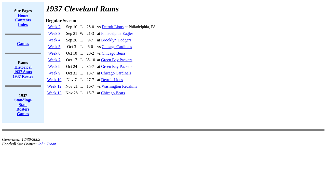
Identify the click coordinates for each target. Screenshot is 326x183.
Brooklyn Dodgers (116, 40)
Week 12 (54, 86)
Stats (23, 104)
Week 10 (54, 80)
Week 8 (54, 66)
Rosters (23, 109)
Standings (23, 100)
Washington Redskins (119, 86)
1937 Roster (23, 76)
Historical (23, 67)
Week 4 (54, 40)
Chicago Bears (114, 53)
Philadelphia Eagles (117, 33)
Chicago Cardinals (117, 46)
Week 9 (54, 73)
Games (23, 114)
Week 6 (54, 53)
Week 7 (54, 60)
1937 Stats (23, 72)
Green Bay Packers (116, 60)
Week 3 (54, 33)
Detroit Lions (113, 27)
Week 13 (54, 93)
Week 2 (54, 27)
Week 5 (54, 46)
